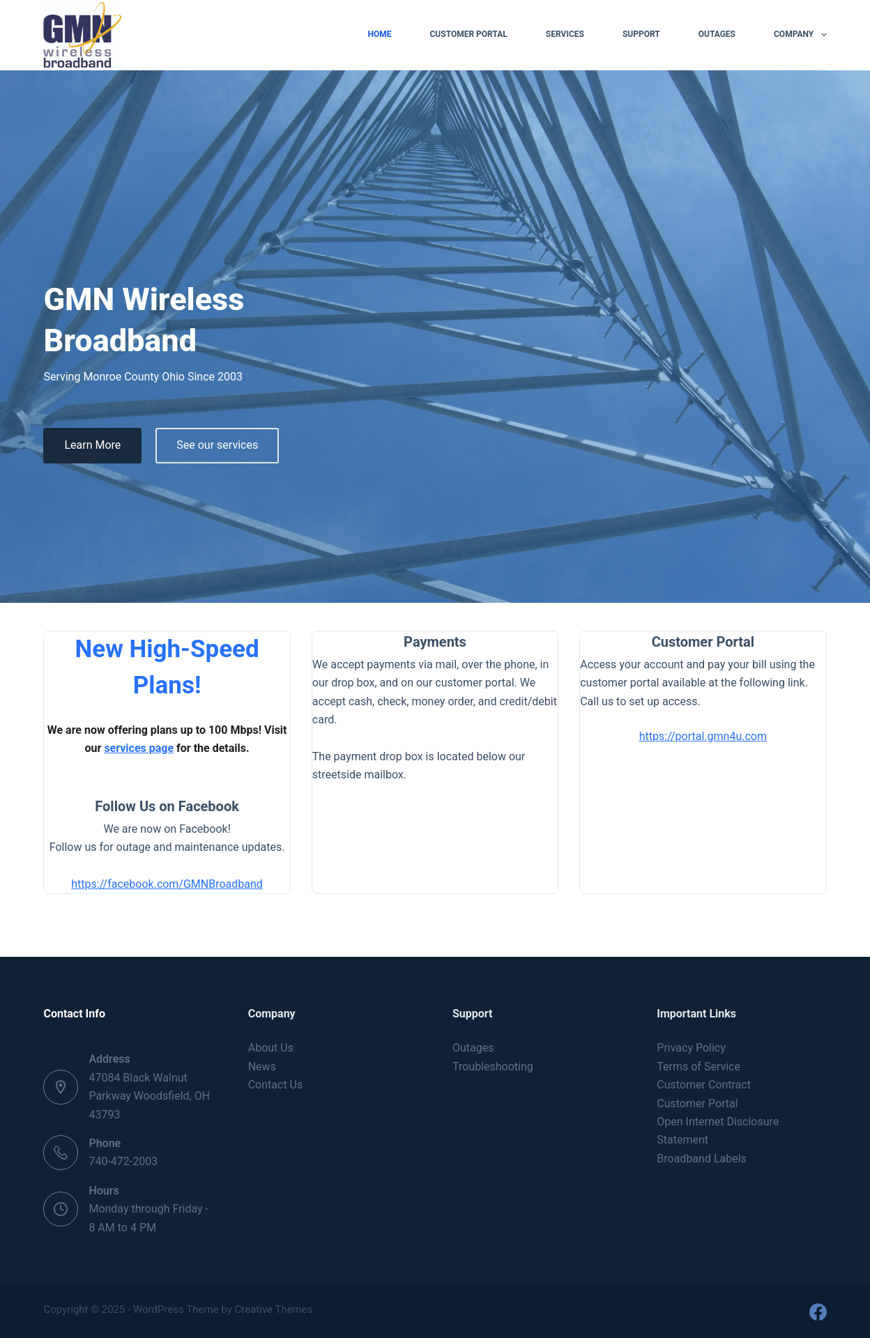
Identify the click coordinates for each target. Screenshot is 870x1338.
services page (139, 748)
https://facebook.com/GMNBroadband (167, 884)
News (262, 1066)
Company (800, 34)
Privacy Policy (691, 1047)
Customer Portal (468, 34)
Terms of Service (698, 1066)
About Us (270, 1047)
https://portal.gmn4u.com (703, 736)
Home (379, 34)
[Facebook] (818, 1312)
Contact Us (275, 1084)
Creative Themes (274, 1309)
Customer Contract (704, 1084)
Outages (717, 34)
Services (565, 34)
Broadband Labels (702, 1158)
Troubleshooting (492, 1066)
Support (641, 34)
